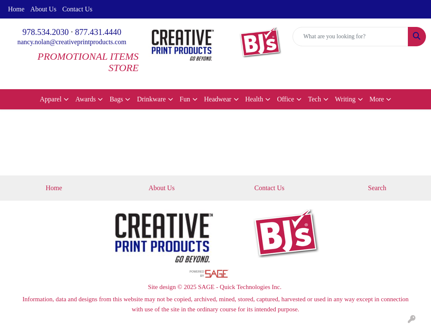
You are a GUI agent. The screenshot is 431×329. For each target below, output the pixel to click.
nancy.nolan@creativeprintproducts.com (71, 41)
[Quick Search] (350, 36)
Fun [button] (185, 99)
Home (16, 9)
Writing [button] (345, 99)
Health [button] (254, 99)
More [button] (377, 99)
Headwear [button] (217, 99)
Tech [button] (314, 99)
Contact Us (77, 9)
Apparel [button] (51, 99)
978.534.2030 (45, 32)
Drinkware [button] (151, 99)
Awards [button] (85, 99)
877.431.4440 (98, 32)
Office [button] (285, 99)
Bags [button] (116, 99)
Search (377, 187)
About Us (43, 9)
